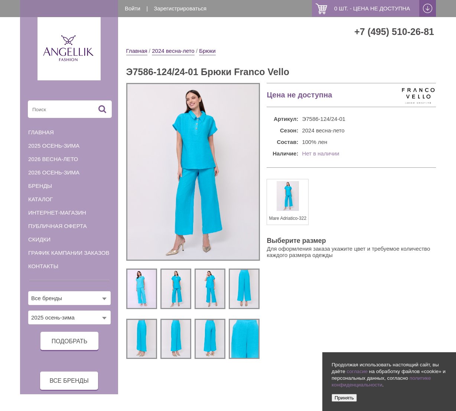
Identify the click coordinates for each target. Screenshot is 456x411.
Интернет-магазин (57, 212)
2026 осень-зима (53, 172)
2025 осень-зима (53, 145)
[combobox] (69, 298)
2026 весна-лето (53, 159)
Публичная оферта (57, 226)
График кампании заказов (69, 253)
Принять (344, 398)
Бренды (40, 186)
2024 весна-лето (173, 51)
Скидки (39, 239)
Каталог (40, 199)
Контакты (43, 266)
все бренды (68, 381)
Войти (132, 8)
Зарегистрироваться (180, 8)
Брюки (207, 51)
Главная (136, 51)
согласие (357, 371)
